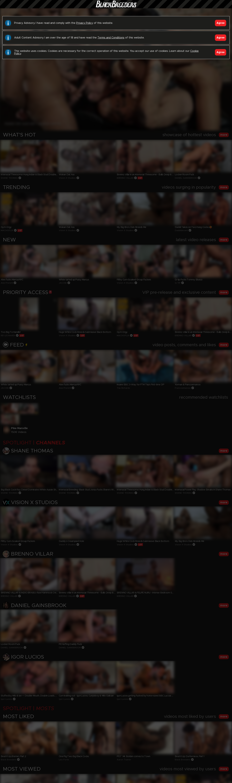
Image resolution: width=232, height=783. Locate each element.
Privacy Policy (84, 23)
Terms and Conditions (110, 37)
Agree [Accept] (221, 23)
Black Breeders (116, 7)
